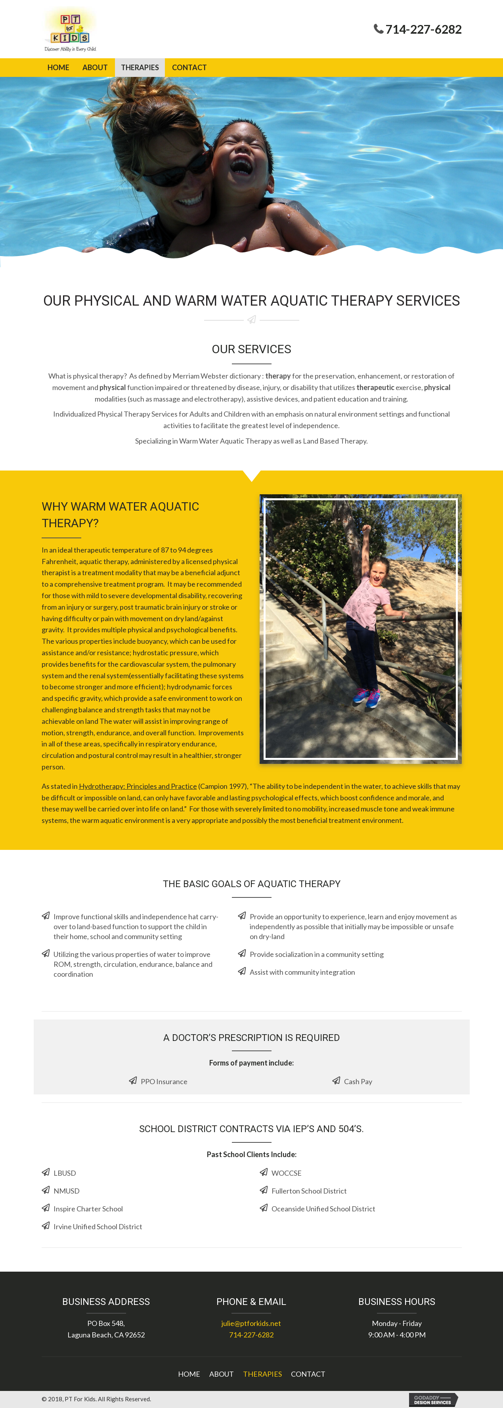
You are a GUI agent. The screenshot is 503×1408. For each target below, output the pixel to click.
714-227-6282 (424, 29)
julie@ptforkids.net (251, 1323)
